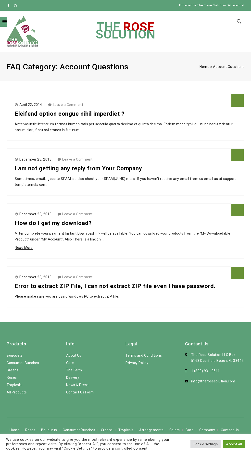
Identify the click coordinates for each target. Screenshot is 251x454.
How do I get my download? (53, 223)
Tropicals (14, 385)
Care (70, 363)
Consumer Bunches (23, 363)
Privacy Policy (137, 363)
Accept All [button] (234, 444)
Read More (24, 248)
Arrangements (151, 430)
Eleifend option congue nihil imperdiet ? (69, 113)
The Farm (74, 370)
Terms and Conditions (144, 355)
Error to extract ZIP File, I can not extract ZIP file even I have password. (115, 286)
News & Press (77, 385)
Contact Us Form (80, 392)
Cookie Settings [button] (205, 444)
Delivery (72, 377)
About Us (73, 355)
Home (204, 67)
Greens (12, 370)
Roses (12, 377)
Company (207, 430)
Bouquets (15, 355)
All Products (17, 392)
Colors (174, 430)
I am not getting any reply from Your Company (78, 168)
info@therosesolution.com (213, 381)
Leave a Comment (68, 105)
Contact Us (230, 430)
